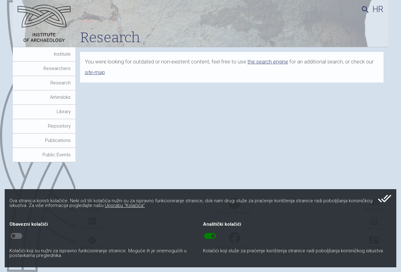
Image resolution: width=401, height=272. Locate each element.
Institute (62, 54)
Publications (58, 140)
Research (60, 83)
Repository (59, 126)
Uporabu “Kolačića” (125, 205)
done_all (385, 198)
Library (64, 111)
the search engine (267, 61)
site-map (95, 72)
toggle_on (210, 236)
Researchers (57, 68)
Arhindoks (60, 97)
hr (378, 9)
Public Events (57, 155)
